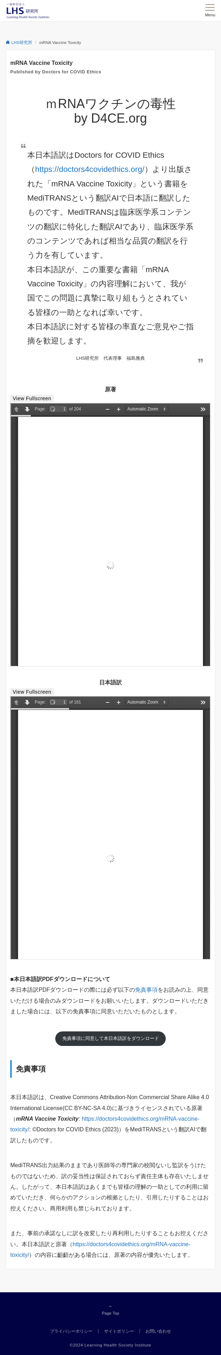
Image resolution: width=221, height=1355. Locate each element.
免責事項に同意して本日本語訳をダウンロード (110, 1038)
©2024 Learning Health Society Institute (110, 1345)
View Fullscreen (32, 398)
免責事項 (146, 990)
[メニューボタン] (210, 10)
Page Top (110, 1310)
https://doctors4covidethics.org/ (89, 169)
